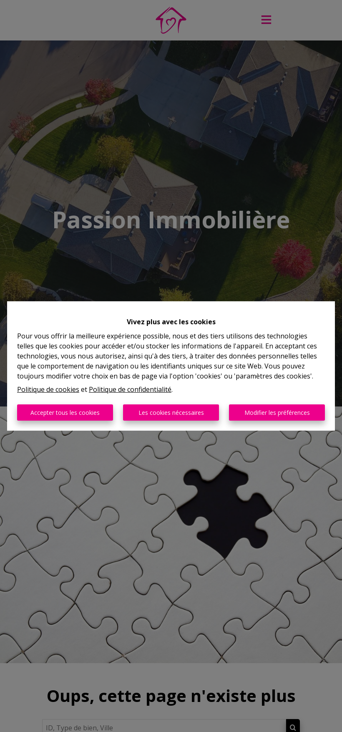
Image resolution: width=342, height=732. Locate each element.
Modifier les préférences (277, 412)
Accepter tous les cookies (65, 412)
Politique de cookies (48, 389)
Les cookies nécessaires (171, 412)
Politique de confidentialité (130, 389)
